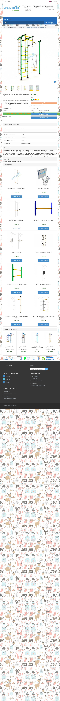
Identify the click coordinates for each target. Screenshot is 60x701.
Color (32, 97)
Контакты (34, 383)
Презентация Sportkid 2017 (38, 385)
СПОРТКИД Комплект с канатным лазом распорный (43, 316)
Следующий (57, 88)
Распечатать (7, 116)
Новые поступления (36, 381)
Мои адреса (7, 396)
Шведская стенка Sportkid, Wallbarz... (23, 348)
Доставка (50, 6)
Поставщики (35, 378)
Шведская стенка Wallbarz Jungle (9, 348)
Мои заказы (7, 391)
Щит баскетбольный (43, 188)
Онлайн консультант (44, 114)
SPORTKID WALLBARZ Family (37, 348)
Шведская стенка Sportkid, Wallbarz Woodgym (50, 349)
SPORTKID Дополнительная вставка (43, 220)
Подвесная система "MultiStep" (43, 252)
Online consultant (44, 117)
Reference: (5, 108)
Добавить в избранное (38, 105)
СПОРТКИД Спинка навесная (43, 284)
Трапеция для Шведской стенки (16, 188)
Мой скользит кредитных (10, 393)
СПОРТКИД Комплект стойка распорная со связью (16, 316)
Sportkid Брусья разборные (16, 220)
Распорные (21, 27)
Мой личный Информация (10, 398)
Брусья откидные (16, 252)
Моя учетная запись (10, 388)
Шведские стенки (12, 27)
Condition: (5, 110)
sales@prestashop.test (44, 110)
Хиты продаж (35, 376)
